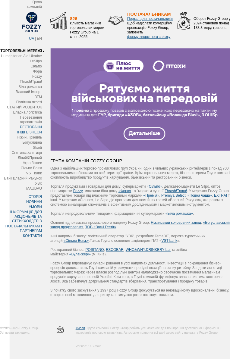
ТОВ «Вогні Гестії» (100, 227)
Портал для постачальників (150, 19)
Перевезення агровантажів (31, 119)
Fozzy (37, 76)
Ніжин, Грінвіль (29, 137)
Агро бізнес (32, 163)
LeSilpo (36, 61)
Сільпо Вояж (31, 168)
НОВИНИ (34, 202)
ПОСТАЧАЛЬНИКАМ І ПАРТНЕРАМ (23, 228)
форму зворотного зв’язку (148, 37)
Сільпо (36, 66)
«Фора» (124, 191)
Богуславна (32, 142)
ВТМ (38, 97)
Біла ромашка (30, 87)
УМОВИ (35, 207)
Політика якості (29, 102)
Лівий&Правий (30, 158)
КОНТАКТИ (32, 236)
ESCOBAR (115, 250)
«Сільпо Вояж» (76, 241)
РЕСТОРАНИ (31, 127)
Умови (80, 328)
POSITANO (95, 250)
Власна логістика (27, 112)
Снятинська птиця (27, 153)
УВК (38, 183)
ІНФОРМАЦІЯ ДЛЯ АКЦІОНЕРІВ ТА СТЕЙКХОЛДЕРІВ (26, 216)
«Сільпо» (154, 186)
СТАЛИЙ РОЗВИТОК (24, 107)
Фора (37, 71)
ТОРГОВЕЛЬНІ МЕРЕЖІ (21, 51)
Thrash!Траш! (31, 82)
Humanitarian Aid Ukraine (21, 56)
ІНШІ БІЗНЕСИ (29, 132)
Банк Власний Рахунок (23, 178)
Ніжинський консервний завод (176, 222)
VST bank (34, 173)
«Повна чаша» (199, 195)
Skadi (37, 147)
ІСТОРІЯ (34, 197)
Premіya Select (173, 195)
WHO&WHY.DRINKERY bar (148, 250)
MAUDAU (34, 188)
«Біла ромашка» (179, 213)
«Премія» (151, 195)
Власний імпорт (29, 92)
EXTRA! (220, 195)
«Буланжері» (80, 254)
